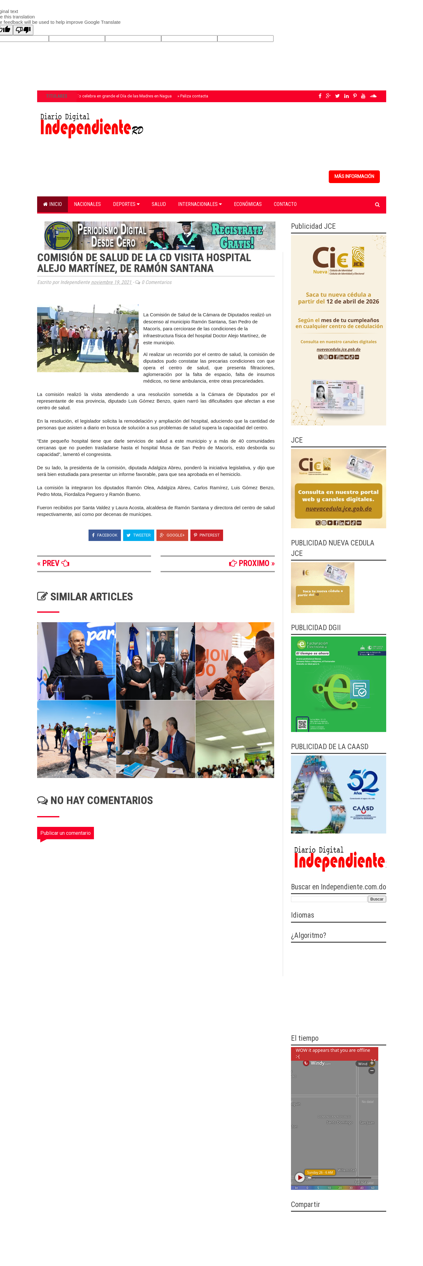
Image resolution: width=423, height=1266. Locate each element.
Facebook (104, 535)
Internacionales (200, 204)
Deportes (126, 204)
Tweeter (139, 535)
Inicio (52, 204)
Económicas (248, 204)
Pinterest (207, 535)
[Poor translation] (23, 30)
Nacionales (87, 204)
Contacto (285, 204)
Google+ (172, 535)
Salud (159, 204)
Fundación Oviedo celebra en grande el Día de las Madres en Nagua (109, 96)
